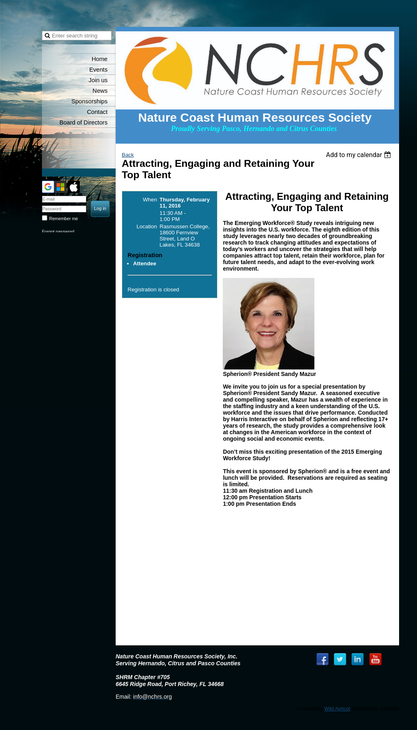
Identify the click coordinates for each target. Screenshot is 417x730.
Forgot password (58, 231)
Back (128, 155)
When (150, 200)
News (100, 90)
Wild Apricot (337, 709)
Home (100, 59)
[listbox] (359, 155)
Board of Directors (83, 122)
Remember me (63, 218)
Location (146, 226)
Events (98, 69)
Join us (98, 80)
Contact (97, 112)
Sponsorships (89, 101)
